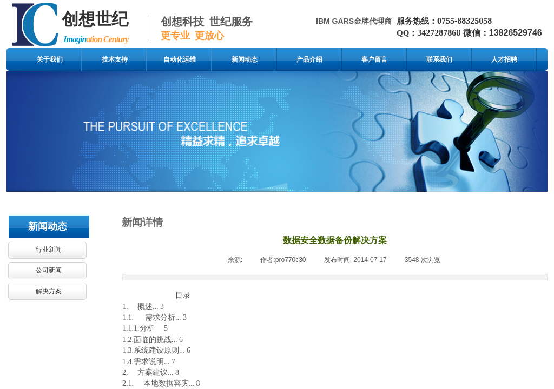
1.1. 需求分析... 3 (154, 317)
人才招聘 (504, 59)
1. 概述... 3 (143, 307)
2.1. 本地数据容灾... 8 (161, 383)
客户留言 (374, 59)
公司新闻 (49, 270)
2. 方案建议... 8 (150, 372)
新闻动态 (245, 59)
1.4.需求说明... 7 (148, 362)
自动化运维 (179, 59)
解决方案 (49, 291)
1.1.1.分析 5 (145, 328)
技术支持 (115, 59)
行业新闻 (49, 249)
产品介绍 (309, 59)
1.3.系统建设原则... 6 (156, 350)
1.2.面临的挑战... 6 (152, 340)
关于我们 (50, 59)
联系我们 (439, 59)
